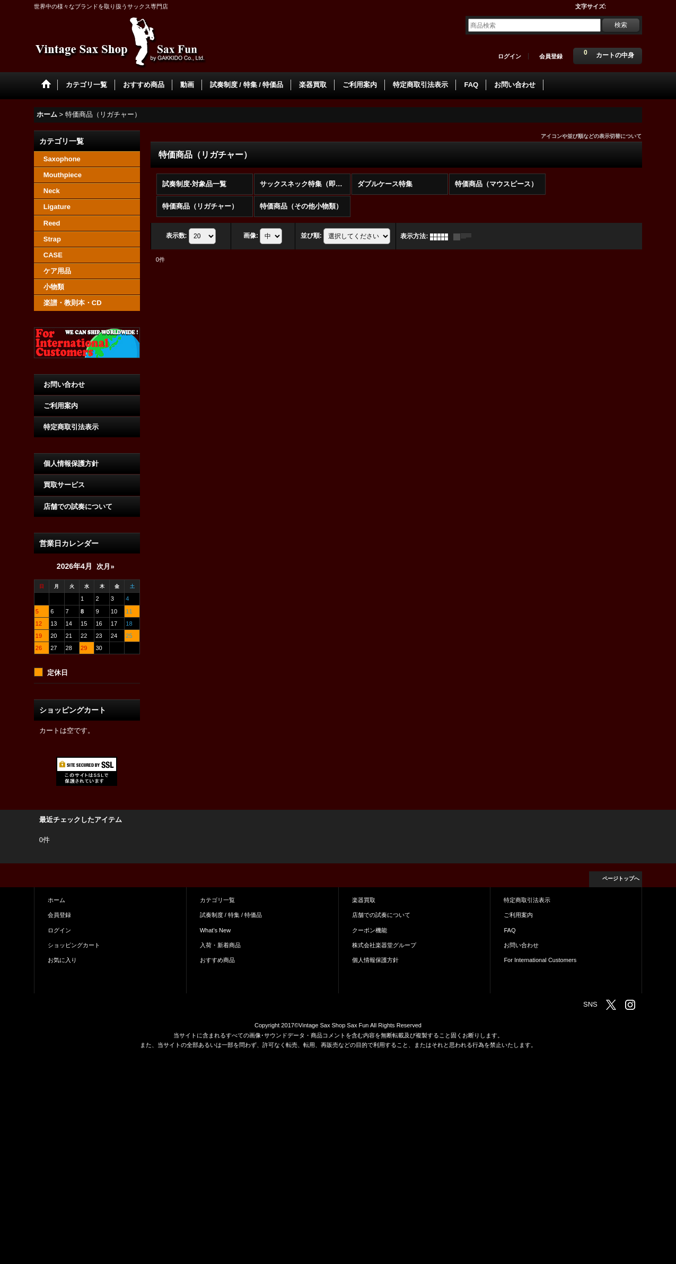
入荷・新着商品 (220, 945)
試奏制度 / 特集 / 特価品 (231, 915)
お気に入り (62, 960)
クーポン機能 (369, 930)
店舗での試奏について (77, 506)
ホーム (56, 900)
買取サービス (64, 485)
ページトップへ (620, 878)
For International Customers (540, 960)
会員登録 (551, 56)
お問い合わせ (64, 384)
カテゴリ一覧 (217, 900)
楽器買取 (363, 900)
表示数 (176, 236)
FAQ (509, 930)
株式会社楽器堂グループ (384, 945)
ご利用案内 (60, 406)
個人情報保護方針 (71, 463)
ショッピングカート (74, 945)
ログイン (509, 56)
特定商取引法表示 (71, 427)
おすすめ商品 (217, 960)
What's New (215, 930)
